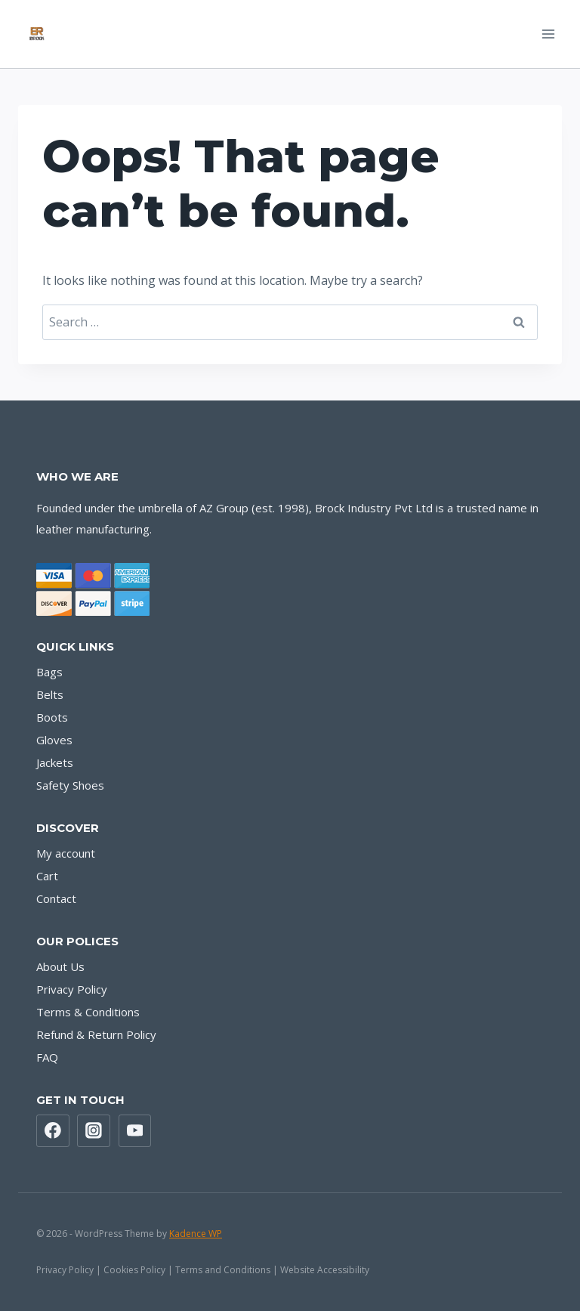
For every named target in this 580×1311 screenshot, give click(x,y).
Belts (49, 694)
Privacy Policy (71, 989)
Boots (52, 717)
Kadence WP (195, 1233)
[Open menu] (548, 33)
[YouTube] (135, 1131)
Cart (47, 875)
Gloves (54, 739)
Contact (56, 898)
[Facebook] (52, 1131)
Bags (49, 671)
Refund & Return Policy (96, 1034)
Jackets (54, 762)
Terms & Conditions (88, 1011)
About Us (60, 966)
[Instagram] (93, 1131)
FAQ (47, 1057)
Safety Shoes (70, 785)
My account (65, 853)
